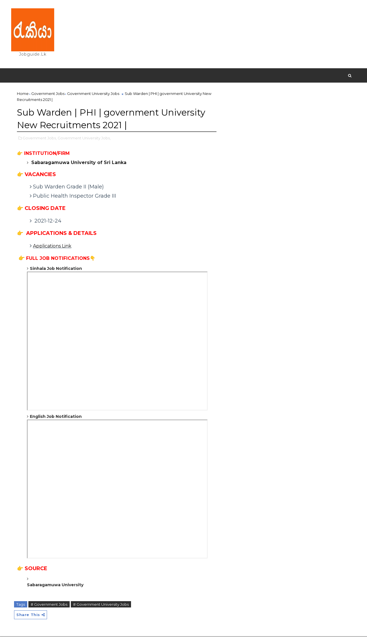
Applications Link (52, 247)
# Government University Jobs (101, 605)
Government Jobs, (40, 138)
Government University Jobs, (84, 138)
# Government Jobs (49, 605)
